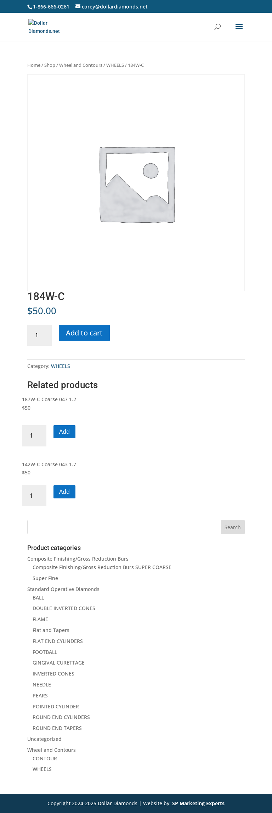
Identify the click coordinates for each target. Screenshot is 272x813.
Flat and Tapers (51, 630)
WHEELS (115, 65)
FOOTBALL (45, 652)
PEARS (40, 695)
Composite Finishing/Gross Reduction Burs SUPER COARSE (102, 567)
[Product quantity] (39, 335)
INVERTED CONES (53, 673)
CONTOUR (45, 758)
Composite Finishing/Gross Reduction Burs (78, 558)
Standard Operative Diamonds (63, 589)
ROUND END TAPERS (57, 728)
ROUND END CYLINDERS (61, 717)
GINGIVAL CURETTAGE (59, 662)
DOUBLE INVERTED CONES (64, 608)
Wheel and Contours (80, 65)
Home (33, 65)
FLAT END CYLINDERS (58, 641)
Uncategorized (44, 739)
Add (64, 431)
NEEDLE (42, 684)
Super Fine (45, 578)
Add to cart (84, 333)
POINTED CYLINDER (56, 706)
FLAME (40, 619)
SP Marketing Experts (198, 803)
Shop (49, 65)
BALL (38, 597)
